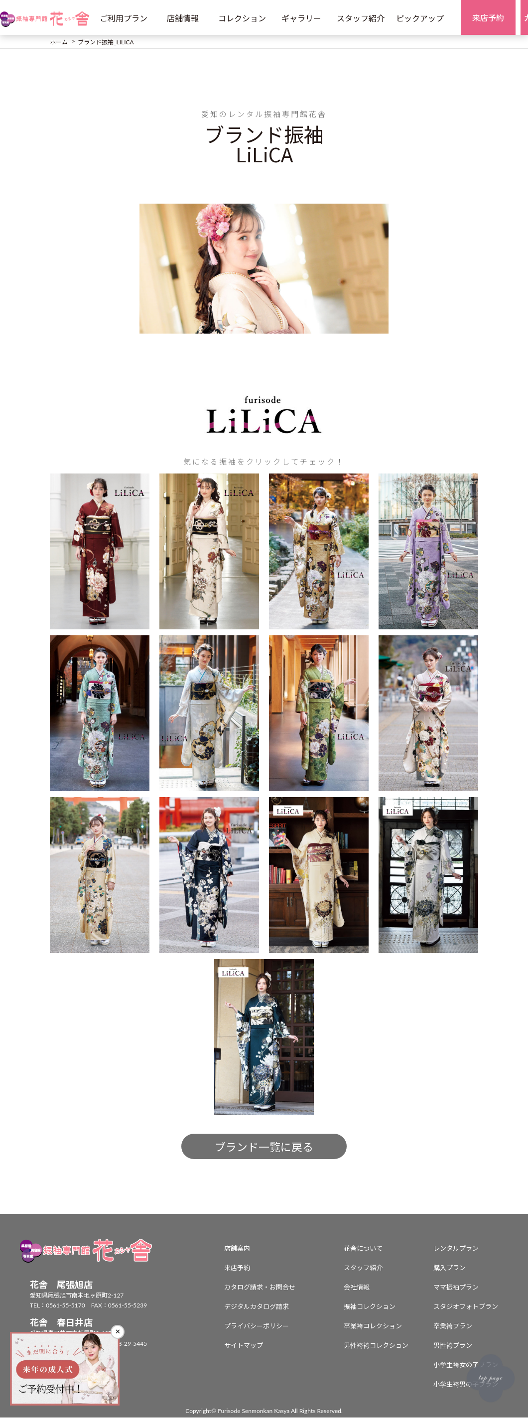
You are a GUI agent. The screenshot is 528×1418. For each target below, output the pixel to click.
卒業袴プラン (452, 1326)
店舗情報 (183, 18)
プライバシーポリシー (256, 1326)
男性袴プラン (452, 1346)
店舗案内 (237, 1249)
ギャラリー (301, 18)
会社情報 (357, 1288)
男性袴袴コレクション (376, 1346)
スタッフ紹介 (361, 18)
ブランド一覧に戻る (264, 1147)
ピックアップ (420, 18)
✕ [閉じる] (118, 1331)
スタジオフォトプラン (465, 1307)
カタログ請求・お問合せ (259, 1288)
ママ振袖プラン (456, 1288)
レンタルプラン (456, 1249)
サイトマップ (243, 1346)
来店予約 (237, 1268)
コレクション (242, 18)
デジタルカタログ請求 (256, 1307)
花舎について (363, 1249)
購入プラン (449, 1268)
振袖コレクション (370, 1307)
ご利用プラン (123, 18)
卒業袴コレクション (373, 1326)
